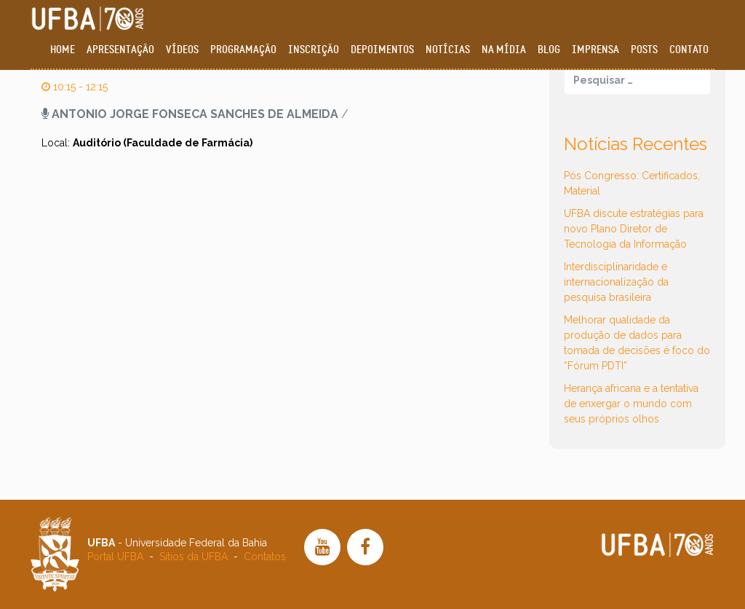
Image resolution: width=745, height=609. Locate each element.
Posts (644, 50)
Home (62, 50)
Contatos (265, 556)
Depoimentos (382, 50)
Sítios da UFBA (193, 556)
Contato (689, 50)
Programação (243, 50)
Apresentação (120, 50)
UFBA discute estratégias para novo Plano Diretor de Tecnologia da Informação (634, 229)
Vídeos (182, 50)
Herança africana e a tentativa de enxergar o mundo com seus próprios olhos (631, 403)
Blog (549, 50)
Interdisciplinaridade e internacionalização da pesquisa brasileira (616, 282)
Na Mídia (504, 50)
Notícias (448, 50)
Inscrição (313, 50)
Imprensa (595, 50)
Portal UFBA (115, 556)
